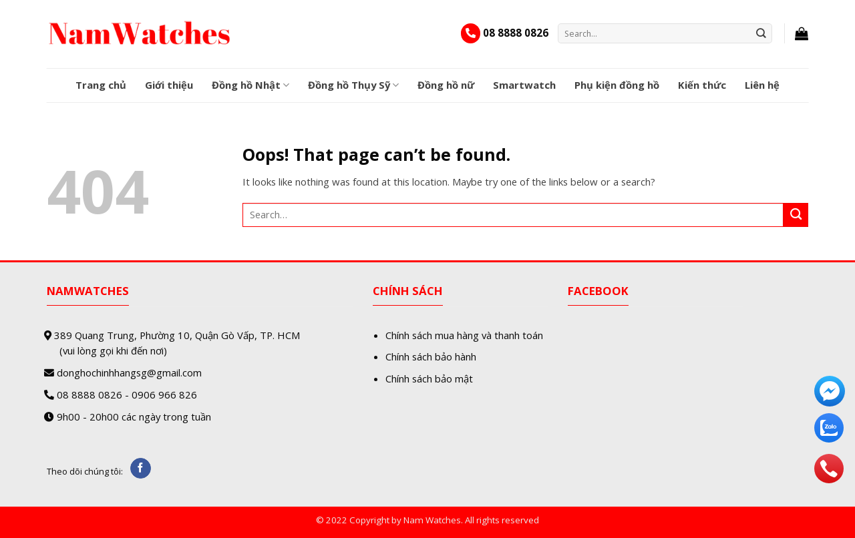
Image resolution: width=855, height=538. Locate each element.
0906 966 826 (164, 394)
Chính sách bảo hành (430, 356)
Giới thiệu (169, 84)
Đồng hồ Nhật (250, 84)
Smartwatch (524, 84)
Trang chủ (100, 84)
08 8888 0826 (515, 32)
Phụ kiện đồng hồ (616, 84)
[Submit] (761, 33)
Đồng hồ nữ (445, 84)
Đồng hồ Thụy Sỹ (353, 84)
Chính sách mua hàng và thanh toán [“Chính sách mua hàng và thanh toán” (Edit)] (464, 335)
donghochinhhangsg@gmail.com (129, 372)
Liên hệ (762, 84)
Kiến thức (702, 84)
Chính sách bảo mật (429, 378)
